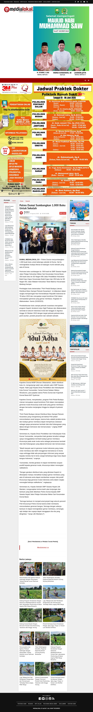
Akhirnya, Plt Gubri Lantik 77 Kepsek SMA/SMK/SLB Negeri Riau (78, 392)
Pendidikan (39, 85)
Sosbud (7, 90)
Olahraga (51, 85)
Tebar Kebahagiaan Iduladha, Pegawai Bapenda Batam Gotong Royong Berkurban (53, 579)
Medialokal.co (43, 548)
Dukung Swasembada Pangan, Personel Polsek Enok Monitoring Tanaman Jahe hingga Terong (29, 625)
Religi (77, 85)
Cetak (62, 213)
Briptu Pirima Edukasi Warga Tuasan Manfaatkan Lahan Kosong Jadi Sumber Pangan (78, 308)
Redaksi (16, 1)
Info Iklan (23, 1)
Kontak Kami (56, 1)
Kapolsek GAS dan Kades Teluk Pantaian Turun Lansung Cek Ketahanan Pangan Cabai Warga (79, 317)
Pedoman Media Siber (35, 1)
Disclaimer (46, 1)
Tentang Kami (8, 1)
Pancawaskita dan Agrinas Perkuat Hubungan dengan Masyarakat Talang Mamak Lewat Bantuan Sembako (29, 580)
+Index (14, 200)
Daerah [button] (16, 85)
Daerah (28, 201)
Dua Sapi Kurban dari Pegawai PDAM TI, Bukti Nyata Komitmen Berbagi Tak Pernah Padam (79, 291)
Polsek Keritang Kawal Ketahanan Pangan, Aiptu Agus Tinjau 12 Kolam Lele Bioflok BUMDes (54, 625)
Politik (61, 85)
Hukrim (16, 90)
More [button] (24, 90)
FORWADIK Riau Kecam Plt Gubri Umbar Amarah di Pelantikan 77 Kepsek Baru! (9, 242)
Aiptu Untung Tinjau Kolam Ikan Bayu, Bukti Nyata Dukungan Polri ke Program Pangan (79, 376)
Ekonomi (28, 85)
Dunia (69, 85)
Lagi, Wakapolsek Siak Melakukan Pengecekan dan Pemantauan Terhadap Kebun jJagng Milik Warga (53, 602)
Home (7, 85)
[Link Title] (40, 698)
